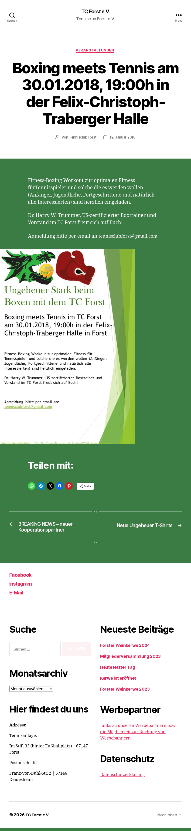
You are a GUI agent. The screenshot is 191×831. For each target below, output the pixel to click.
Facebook (22, 577)
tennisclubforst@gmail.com (131, 237)
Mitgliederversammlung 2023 (130, 659)
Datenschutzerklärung (122, 777)
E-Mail (17, 595)
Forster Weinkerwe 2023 (125, 692)
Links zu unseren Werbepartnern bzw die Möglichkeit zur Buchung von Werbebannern (138, 735)
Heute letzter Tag (117, 670)
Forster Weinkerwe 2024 (125, 648)
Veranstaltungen (95, 51)
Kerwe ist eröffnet (118, 681)
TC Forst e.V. (95, 11)
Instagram (22, 586)
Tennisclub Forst (82, 138)
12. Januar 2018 (122, 138)
